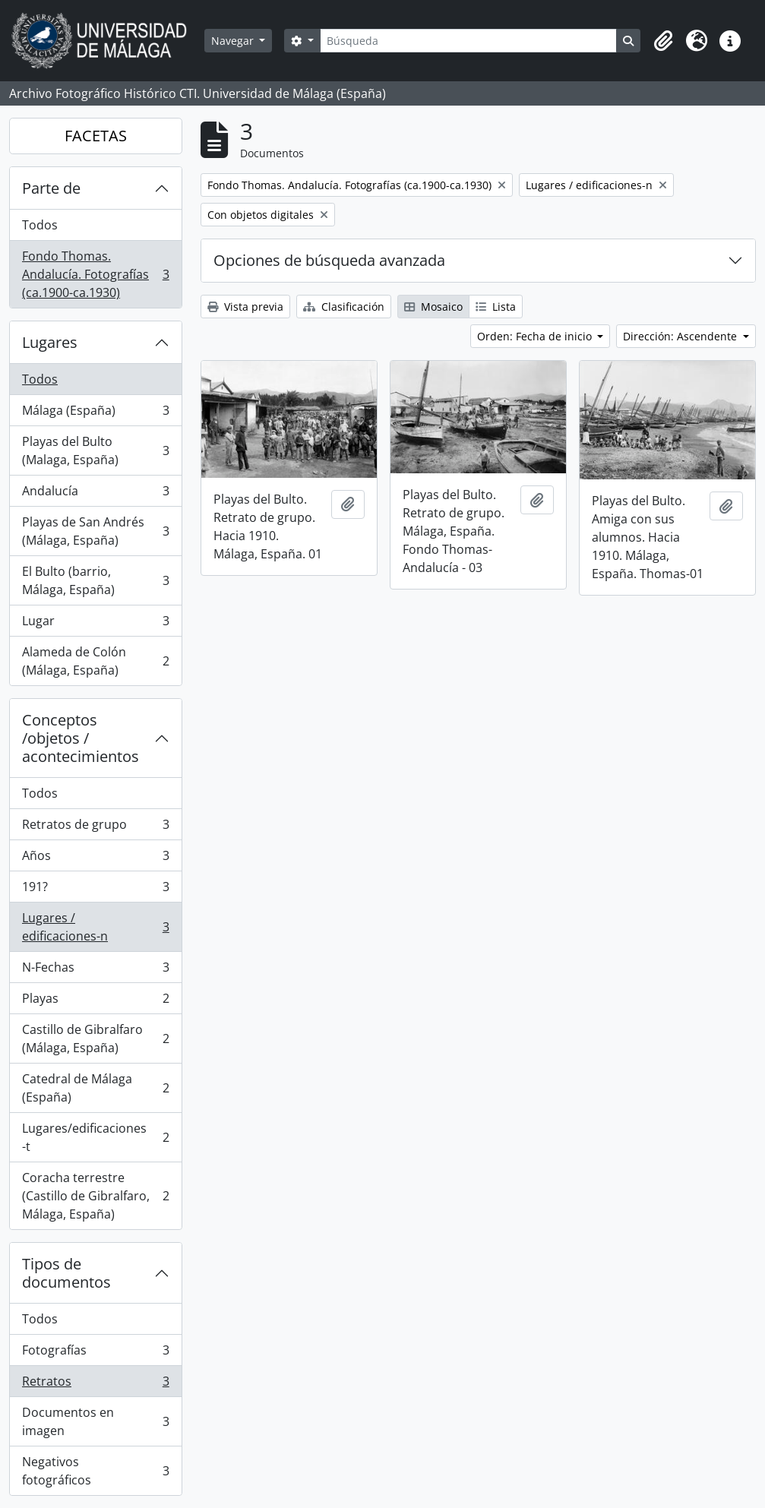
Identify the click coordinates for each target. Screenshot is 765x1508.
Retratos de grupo (95, 827)
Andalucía (95, 494)
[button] (663, 41)
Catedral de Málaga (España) (95, 1087)
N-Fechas (95, 970)
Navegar (234, 40)
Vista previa (245, 306)
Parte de (51, 188)
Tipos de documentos (66, 1273)
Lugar (95, 624)
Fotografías (95, 1353)
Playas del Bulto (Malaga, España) (95, 450)
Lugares (49, 342)
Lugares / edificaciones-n (95, 926)
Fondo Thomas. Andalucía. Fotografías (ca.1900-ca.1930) (95, 274)
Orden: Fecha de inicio (536, 336)
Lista (496, 306)
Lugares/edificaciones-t (95, 1137)
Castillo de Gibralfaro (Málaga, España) (95, 1038)
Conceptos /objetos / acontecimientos (80, 738)
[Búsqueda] (468, 40)
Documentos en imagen (95, 1421)
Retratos (95, 1384)
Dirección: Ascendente (681, 336)
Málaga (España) (95, 413)
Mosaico (433, 306)
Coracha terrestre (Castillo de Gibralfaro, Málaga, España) (95, 1195)
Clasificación (343, 306)
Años (95, 858)
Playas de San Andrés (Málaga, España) (95, 531)
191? (95, 890)
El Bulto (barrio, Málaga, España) (95, 580)
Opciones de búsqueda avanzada (329, 260)
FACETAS (96, 135)
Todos (40, 225)
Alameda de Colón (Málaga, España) (95, 660)
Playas (95, 1001)
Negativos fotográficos (95, 1470)
